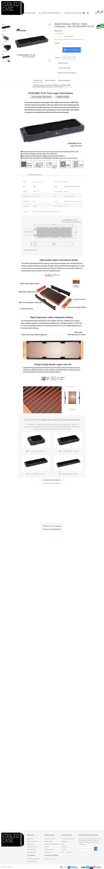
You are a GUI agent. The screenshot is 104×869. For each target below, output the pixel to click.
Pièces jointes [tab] (50, 80)
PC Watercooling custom (33, 858)
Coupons (63, 849)
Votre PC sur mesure (49, 858)
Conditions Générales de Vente (52, 844)
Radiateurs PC (30, 844)
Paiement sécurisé (48, 849)
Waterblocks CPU (31, 849)
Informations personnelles (67, 838)
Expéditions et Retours (50, 838)
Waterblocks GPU (31, 852)
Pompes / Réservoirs (32, 841)
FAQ (99, 3)
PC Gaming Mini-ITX (32, 861)
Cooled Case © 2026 (6, 867)
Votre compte (66, 835)
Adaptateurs (30, 838)
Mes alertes (70, 852)
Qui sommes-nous (90, 3)
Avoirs (63, 844)
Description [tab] (37, 80)
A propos (46, 846)
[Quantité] (63, 43)
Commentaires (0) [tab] (64, 80)
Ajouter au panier (71, 50)
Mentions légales (48, 841)
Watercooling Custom (27, 13)
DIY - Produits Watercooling (50, 13)
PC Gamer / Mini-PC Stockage (74, 13)
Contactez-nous (79, 3)
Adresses (63, 846)
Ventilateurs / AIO (31, 846)
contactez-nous (67, 86)
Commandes (64, 841)
